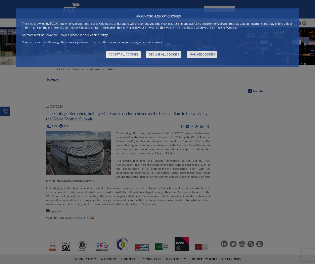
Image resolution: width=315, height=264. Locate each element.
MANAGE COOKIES (202, 54)
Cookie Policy (99, 35)
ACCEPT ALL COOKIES (123, 54)
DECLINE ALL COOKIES (164, 54)
